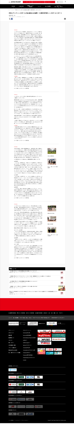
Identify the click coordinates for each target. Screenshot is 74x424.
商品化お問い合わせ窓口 (13, 350)
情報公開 (10, 335)
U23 (49, 313)
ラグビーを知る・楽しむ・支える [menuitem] (58, 6)
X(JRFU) (24, 340)
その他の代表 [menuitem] (21, 6)
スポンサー (10, 340)
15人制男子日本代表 (12, 313)
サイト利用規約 (11, 421)
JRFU (10, 16)
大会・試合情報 (15, 318)
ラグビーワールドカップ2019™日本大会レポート (41, 318)
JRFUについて (11, 333)
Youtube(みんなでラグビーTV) (28, 350)
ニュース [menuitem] (39, 6)
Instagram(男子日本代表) (27, 355)
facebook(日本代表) (26, 335)
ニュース (10, 318)
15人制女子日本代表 (38, 313)
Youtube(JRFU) (26, 348)
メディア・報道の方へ (12, 348)
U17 (57, 313)
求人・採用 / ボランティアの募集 (14, 353)
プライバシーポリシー (25, 421)
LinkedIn (24, 360)
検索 (58, 2)
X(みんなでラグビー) (26, 345)
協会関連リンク (11, 338)
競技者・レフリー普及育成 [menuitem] (30, 6)
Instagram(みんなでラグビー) (28, 358)
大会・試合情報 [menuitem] (48, 6)
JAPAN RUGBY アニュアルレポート (58, 318)
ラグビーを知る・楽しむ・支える (25, 318)
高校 (54, 313)
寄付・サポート (11, 343)
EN (65, 2)
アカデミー (61, 313)
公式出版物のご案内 (12, 345)
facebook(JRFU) (26, 333)
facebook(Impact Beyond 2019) (29, 338)
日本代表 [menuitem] (13, 6)
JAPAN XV (45, 313)
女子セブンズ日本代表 (30, 313)
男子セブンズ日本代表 (16, 16)
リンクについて (17, 421)
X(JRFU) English (26, 343)
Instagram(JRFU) (26, 353)
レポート (23, 16)
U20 (52, 313)
